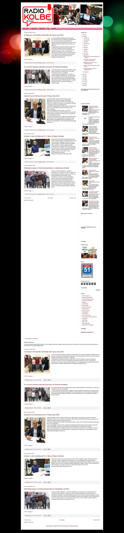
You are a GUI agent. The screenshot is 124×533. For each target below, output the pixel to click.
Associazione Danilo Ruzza (88, 299)
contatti (54, 28)
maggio (85, 49)
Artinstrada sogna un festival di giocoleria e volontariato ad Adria (46, 168)
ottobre (85, 41)
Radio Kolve (84, 321)
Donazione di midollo (86, 307)
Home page (26, 28)
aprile (85, 51)
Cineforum (84, 302)
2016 (83, 78)
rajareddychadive (65, 525)
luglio (85, 45)
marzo (85, 53)
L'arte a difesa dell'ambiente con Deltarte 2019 (94, 182)
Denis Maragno (85, 305)
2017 (83, 76)
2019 (83, 36)
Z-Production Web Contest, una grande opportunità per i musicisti (94, 149)
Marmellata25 (85, 313)
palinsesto (42, 28)
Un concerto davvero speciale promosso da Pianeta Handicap (45, 67)
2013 (83, 83)
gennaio (85, 72)
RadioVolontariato (86, 323)
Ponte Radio (84, 318)
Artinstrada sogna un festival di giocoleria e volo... (89, 69)
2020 (83, 34)
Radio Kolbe (84, 320)
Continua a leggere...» (28, 59)
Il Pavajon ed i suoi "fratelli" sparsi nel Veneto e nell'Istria (94, 138)
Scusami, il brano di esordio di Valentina (93, 127)
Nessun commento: (50, 62)
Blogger (76, 525)
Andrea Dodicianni (86, 295)
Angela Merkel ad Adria (87, 297)
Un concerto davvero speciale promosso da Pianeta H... (89, 60)
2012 (83, 85)
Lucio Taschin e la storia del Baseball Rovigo (94, 192)
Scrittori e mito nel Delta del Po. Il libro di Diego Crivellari (44, 136)
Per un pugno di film (86, 315)
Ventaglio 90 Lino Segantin (87, 325)
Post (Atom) (30, 200)
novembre (86, 40)
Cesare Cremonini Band (87, 300)
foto (48, 28)
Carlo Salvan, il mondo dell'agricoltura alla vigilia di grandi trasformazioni (94, 202)
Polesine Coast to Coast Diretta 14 (89, 316)
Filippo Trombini (85, 308)
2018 (83, 74)
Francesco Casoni (86, 310)
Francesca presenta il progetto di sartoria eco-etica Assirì (94, 107)
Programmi (34, 28)
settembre (86, 43)
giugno (85, 47)
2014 (83, 81)
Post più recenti (27, 198)
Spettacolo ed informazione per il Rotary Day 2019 (41, 96)
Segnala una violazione (87, 332)
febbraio (85, 54)
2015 (83, 79)
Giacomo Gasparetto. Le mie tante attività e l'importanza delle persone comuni (94, 160)
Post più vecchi (72, 198)
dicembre (86, 38)
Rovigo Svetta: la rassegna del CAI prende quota (94, 171)
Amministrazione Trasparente (31, 338)
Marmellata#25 (85, 312)
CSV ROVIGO (85, 303)
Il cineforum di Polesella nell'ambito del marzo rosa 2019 (44, 35)
